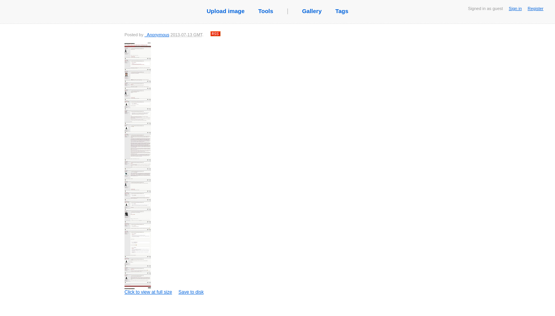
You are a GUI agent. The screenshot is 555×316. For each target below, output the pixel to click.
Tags (341, 11)
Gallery (312, 11)
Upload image (225, 11)
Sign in (515, 8)
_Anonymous (157, 34)
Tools (265, 11)
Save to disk (191, 292)
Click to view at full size (148, 169)
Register (535, 8)
